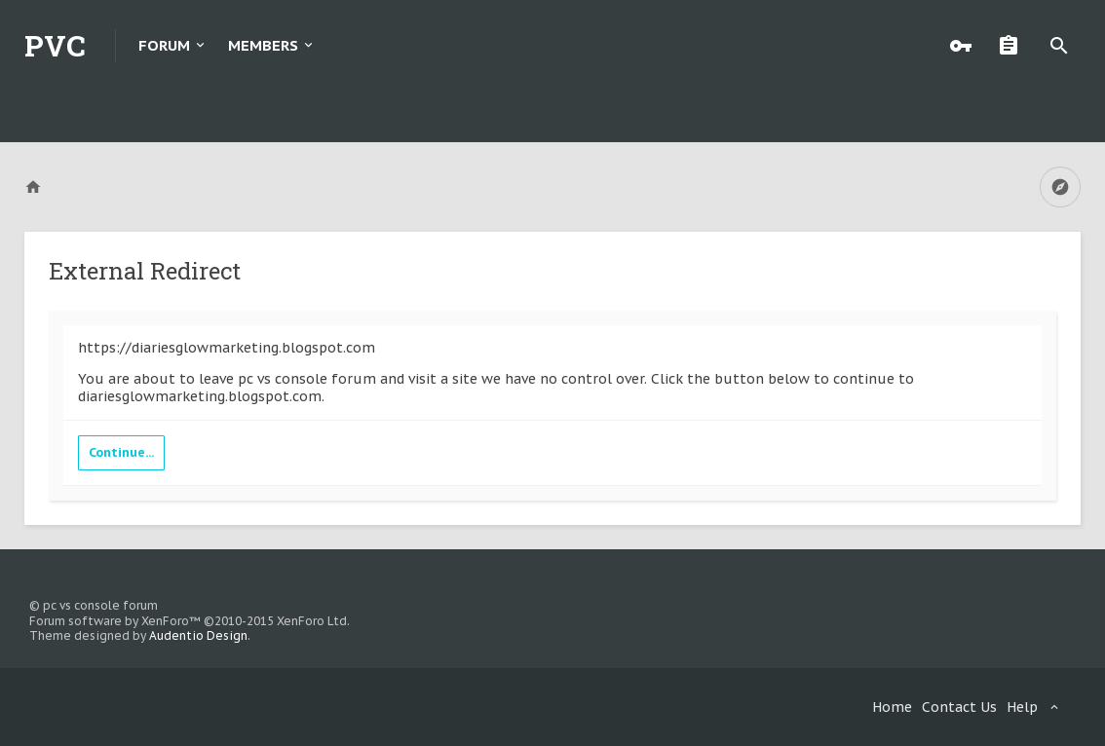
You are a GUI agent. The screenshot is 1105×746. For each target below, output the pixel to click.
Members (263, 45)
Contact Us (959, 707)
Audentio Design (198, 635)
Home (892, 707)
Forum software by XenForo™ (189, 621)
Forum (164, 45)
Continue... (121, 452)
